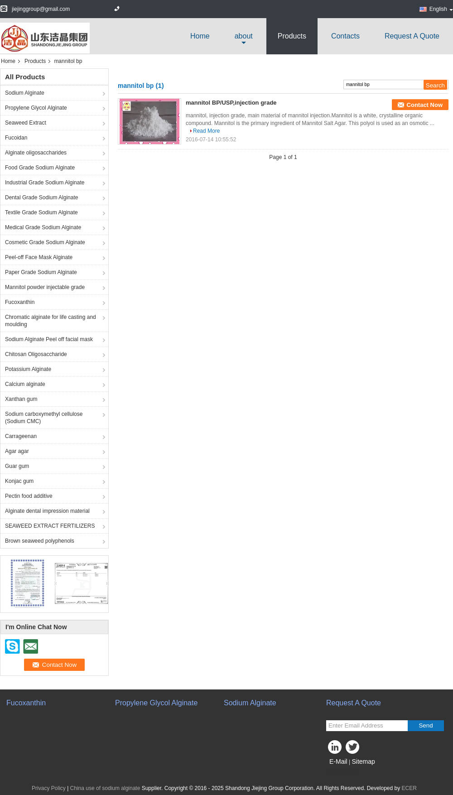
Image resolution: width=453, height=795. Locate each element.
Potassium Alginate (28, 369)
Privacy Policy (49, 788)
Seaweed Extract (25, 123)
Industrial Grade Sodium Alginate (44, 182)
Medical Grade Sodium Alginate (43, 227)
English (441, 9)
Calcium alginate (25, 384)
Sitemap (363, 761)
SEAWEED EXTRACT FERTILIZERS (50, 526)
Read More (206, 131)
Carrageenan (21, 436)
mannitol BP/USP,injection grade (231, 102)
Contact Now (425, 104)
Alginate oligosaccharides (36, 152)
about (244, 36)
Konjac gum (19, 481)
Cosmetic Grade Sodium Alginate (45, 242)
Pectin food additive (29, 496)
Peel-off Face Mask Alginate (38, 257)
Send (426, 725)
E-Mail (338, 761)
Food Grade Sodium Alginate (40, 167)
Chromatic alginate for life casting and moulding (50, 321)
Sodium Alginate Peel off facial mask (49, 339)
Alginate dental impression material (47, 511)
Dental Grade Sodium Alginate (41, 197)
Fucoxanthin (19, 302)
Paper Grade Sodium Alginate (41, 272)
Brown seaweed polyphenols (39, 541)
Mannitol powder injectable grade (45, 287)
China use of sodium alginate (105, 788)
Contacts (345, 36)
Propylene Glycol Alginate (36, 108)
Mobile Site (342, 773)
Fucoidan (16, 138)
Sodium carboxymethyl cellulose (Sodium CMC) (43, 417)
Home (200, 36)
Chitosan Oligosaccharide (36, 354)
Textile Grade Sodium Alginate (41, 212)
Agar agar (17, 451)
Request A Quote (412, 36)
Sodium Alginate (24, 93)
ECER (409, 788)
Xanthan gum (21, 399)
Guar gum (17, 466)
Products (292, 36)
